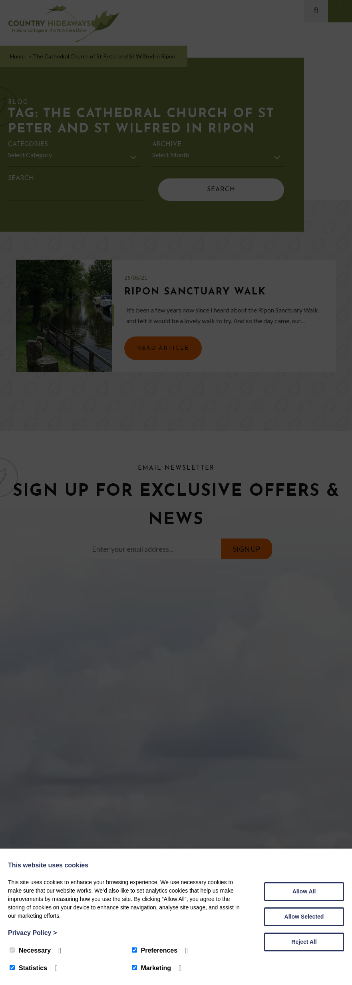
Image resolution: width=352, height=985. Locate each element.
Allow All (304, 891)
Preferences (155, 950)
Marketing (151, 968)
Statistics (28, 968)
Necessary (30, 950)
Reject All (303, 942)
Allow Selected (304, 916)
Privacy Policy (32, 932)
